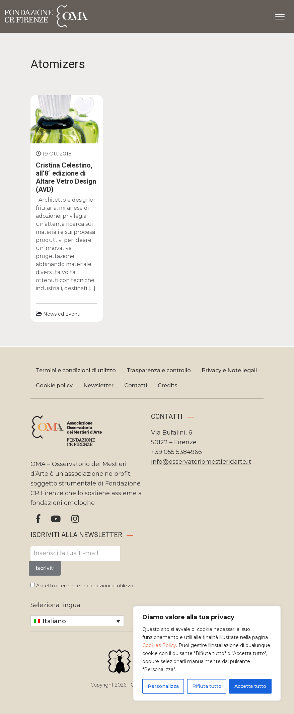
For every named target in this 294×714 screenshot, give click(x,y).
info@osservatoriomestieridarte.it (201, 461)
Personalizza (163, 686)
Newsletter (98, 385)
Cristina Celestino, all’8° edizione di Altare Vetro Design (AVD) (66, 177)
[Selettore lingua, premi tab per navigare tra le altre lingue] (77, 620)
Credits (167, 385)
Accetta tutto (250, 686)
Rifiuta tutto (206, 686)
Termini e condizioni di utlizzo (76, 370)
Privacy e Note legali (229, 370)
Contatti (135, 385)
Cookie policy (54, 385)
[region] (207, 653)
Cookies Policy (159, 645)
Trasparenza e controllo (159, 370)
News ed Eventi (61, 314)
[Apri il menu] (280, 15)
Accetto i (81, 586)
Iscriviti (45, 568)
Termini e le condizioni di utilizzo (96, 586)
